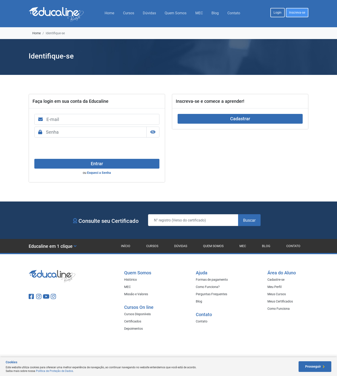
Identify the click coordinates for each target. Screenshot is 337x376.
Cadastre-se (275, 279)
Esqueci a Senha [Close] (99, 172)
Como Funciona (278, 308)
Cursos (128, 13)
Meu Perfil (274, 287)
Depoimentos (133, 328)
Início (125, 246)
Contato (233, 13)
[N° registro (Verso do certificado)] (193, 220)
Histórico (130, 279)
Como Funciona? (208, 287)
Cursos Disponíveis (137, 314)
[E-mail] (102, 119)
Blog (215, 13)
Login (278, 12)
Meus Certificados (280, 301)
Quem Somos (175, 13)
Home (109, 13)
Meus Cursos (276, 294)
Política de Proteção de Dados (54, 371)
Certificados (132, 321)
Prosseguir (315, 366)
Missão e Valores (136, 294)
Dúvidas (149, 13)
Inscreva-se (297, 12)
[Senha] (96, 132)
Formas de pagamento (212, 279)
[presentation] (68, 148)
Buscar (249, 220)
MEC (199, 13)
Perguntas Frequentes (211, 294)
